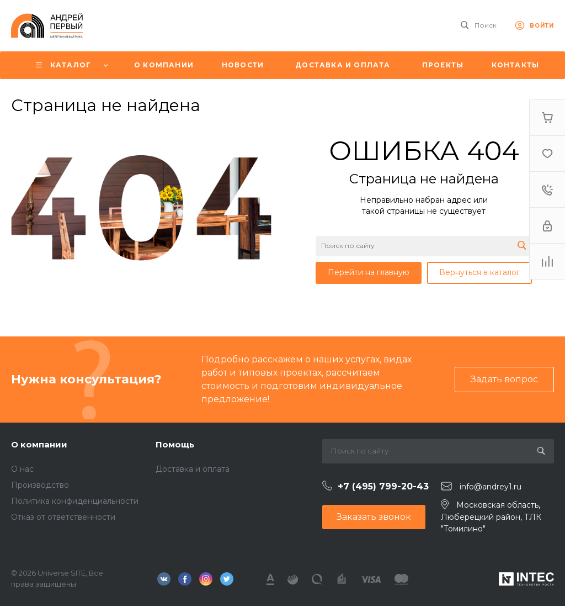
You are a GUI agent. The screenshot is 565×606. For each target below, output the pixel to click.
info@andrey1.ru (490, 487)
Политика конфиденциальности (74, 501)
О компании (39, 444)
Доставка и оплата (193, 469)
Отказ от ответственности (63, 517)
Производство (40, 485)
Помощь (175, 444)
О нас (22, 469)
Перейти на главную (368, 272)
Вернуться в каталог (479, 272)
